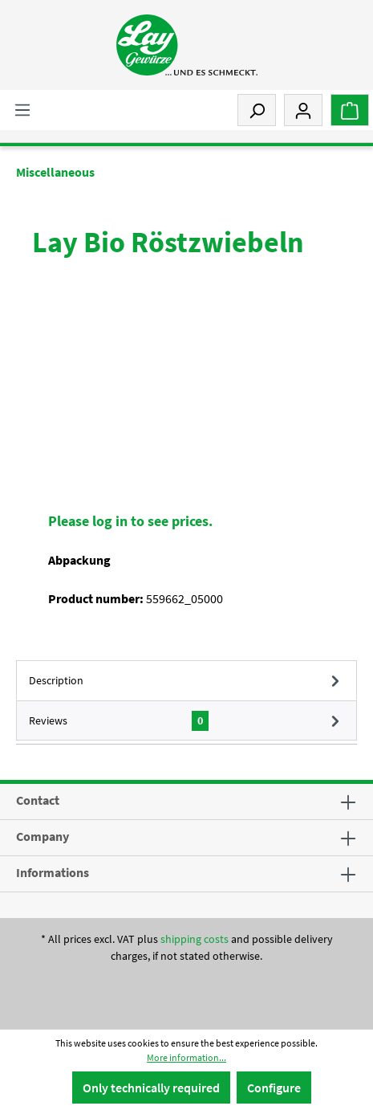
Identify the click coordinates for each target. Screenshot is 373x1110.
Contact (37, 800)
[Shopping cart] (349, 110)
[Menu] (22, 109)
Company (42, 836)
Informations (52, 872)
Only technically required (151, 1087)
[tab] (186, 680)
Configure (274, 1087)
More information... (186, 1057)
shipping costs (194, 939)
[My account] (303, 110)
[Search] (256, 110)
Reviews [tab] (186, 720)
